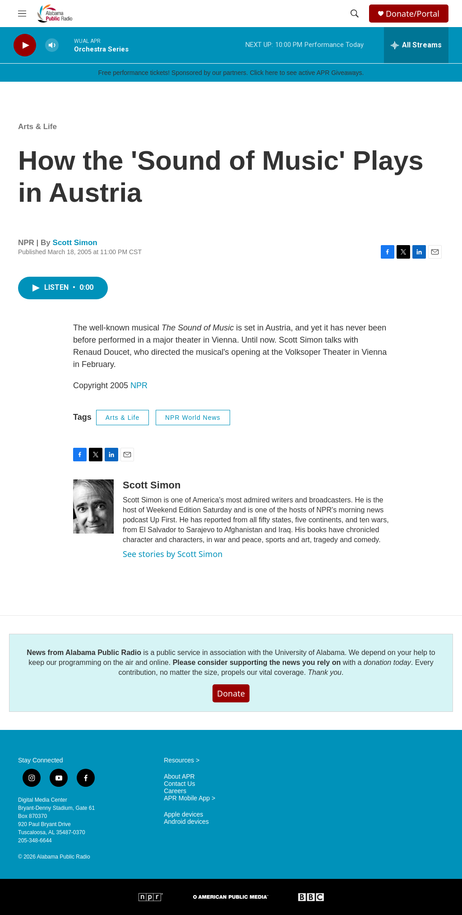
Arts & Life (37, 126)
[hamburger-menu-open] (22, 14)
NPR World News (193, 417)
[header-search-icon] (354, 13)
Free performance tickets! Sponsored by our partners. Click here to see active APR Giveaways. (231, 72)
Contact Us (179, 783)
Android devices (186, 821)
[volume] (52, 45)
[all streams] (416, 45)
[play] (25, 45)
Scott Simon (75, 242)
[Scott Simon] (93, 506)
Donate (231, 693)
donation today (387, 662)
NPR (139, 385)
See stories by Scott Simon (172, 553)
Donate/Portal (412, 14)
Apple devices (183, 814)
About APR (179, 776)
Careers (175, 791)
